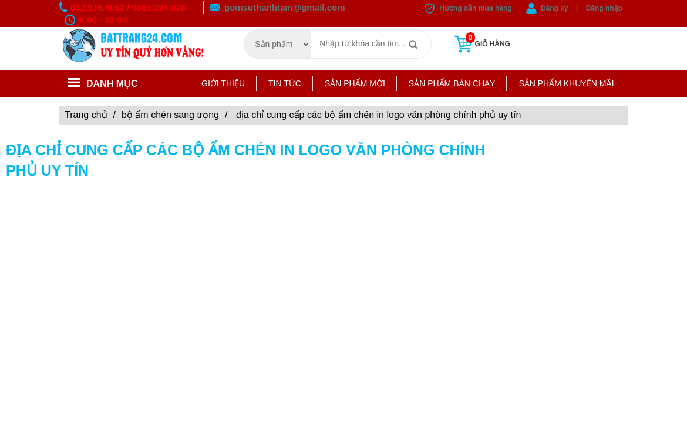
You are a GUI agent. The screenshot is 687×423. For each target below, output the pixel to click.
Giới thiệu (223, 83)
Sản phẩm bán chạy (452, 83)
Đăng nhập (604, 8)
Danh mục (103, 84)
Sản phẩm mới (355, 83)
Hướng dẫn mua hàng (475, 8)
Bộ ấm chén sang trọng (170, 115)
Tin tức (284, 83)
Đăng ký (554, 8)
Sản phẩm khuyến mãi (566, 83)
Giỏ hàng (481, 44)
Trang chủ (86, 115)
